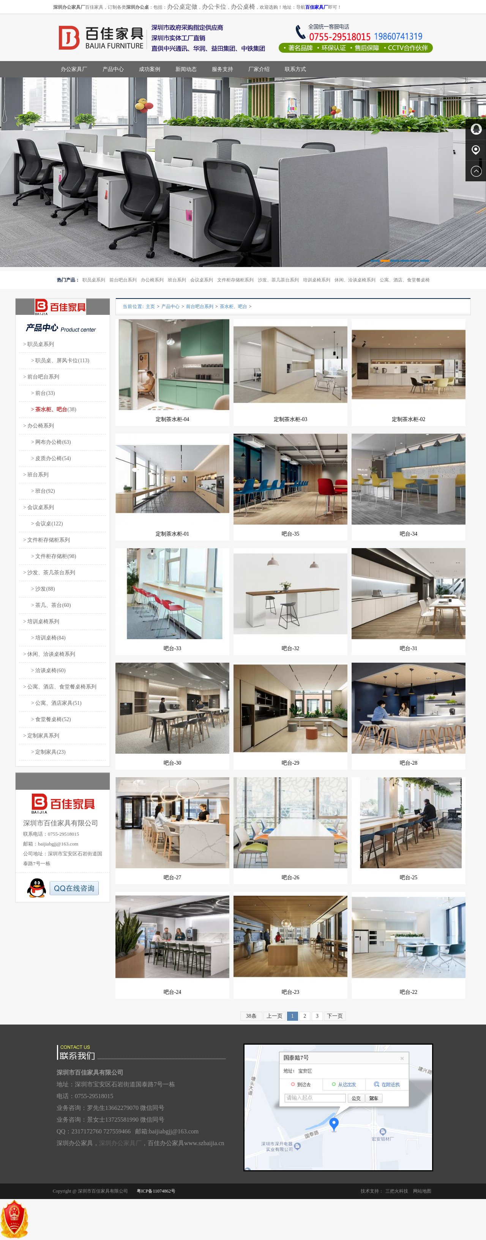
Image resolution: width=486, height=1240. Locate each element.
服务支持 (222, 69)
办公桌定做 (182, 6)
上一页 (274, 1016)
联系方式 (295, 69)
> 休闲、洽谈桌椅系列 (49, 654)
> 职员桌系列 (38, 344)
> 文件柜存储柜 (45, 556)
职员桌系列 (93, 280)
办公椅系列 (152, 280)
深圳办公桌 (137, 7)
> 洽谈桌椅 (40, 670)
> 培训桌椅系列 (41, 621)
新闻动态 (186, 69)
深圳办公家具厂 (120, 1143)
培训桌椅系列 (316, 280)
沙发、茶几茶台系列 (278, 280)
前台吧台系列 (123, 280)
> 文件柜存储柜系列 (46, 540)
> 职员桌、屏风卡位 (50, 360)
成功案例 (149, 69)
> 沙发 (34, 589)
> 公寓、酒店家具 (48, 703)
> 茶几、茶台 (42, 605)
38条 (251, 1016)
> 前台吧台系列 (41, 377)
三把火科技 (396, 1191)
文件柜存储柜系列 (235, 280)
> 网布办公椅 (42, 442)
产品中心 (113, 69)
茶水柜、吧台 (233, 306)
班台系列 (177, 280)
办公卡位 (214, 6)
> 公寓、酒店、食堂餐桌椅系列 (59, 687)
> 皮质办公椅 (42, 458)
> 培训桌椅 (40, 638)
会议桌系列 (201, 280)
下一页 (335, 1016)
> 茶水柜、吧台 (45, 409)
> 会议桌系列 (38, 507)
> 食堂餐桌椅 (42, 719)
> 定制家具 (40, 752)
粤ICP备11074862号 (156, 1191)
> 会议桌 (37, 523)
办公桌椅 (243, 6)
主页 (150, 306)
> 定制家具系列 (41, 736)
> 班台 (34, 491)
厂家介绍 (259, 69)
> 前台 (34, 393)
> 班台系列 (36, 475)
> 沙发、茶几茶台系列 (49, 572)
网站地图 (422, 1191)
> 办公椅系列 (38, 426)
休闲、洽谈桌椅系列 (355, 280)
